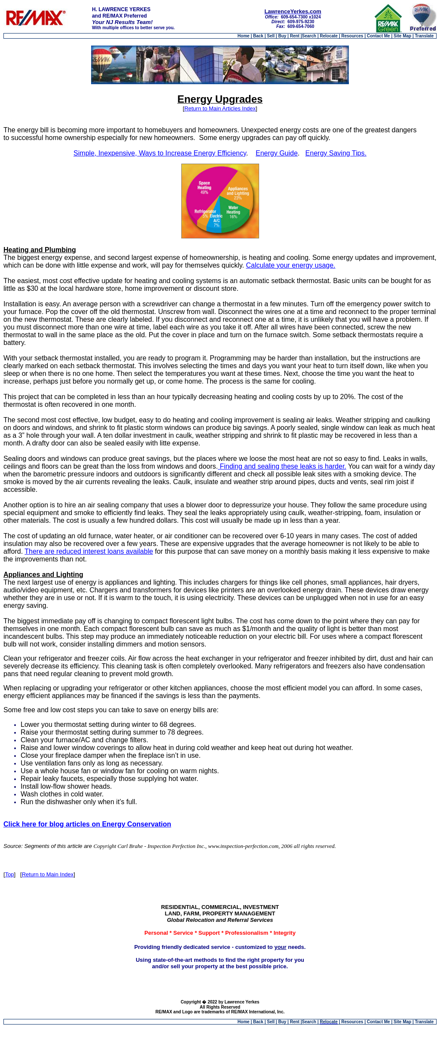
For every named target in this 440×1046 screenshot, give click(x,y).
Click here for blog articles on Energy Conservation (87, 824)
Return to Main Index (48, 874)
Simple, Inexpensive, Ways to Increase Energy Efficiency (159, 153)
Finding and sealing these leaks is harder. (282, 466)
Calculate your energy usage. (290, 265)
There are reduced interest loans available (88, 551)
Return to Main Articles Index (220, 108)
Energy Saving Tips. (336, 153)
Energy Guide (277, 153)
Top (9, 874)
